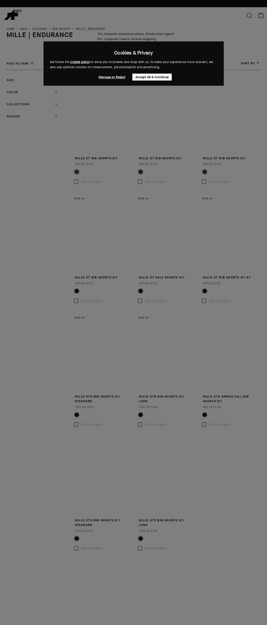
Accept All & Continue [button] (152, 77)
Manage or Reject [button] (112, 77)
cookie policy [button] (80, 62)
